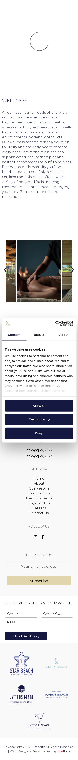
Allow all (39, 405)
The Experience (39, 498)
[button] (13, 10)
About (39, 483)
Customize (39, 419)
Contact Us (39, 513)
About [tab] (63, 334)
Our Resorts (39, 488)
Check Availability (26, 636)
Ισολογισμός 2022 (39, 450)
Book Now (65, 9)
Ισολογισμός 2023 (39, 456)
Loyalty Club (39, 503)
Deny (39, 433)
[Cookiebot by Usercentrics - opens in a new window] (55, 323)
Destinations (39, 493)
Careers (39, 508)
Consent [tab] (14, 334)
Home (39, 478)
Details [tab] (39, 334)
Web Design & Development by (40, 751)
